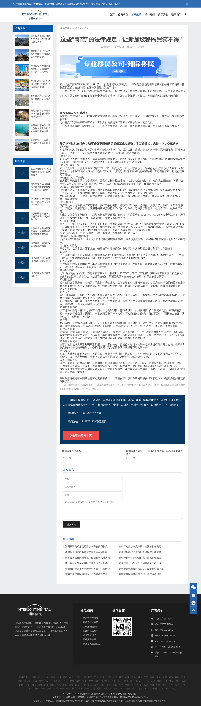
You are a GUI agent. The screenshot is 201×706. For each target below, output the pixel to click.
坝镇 (174, 688)
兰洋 (177, 677)
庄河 (167, 688)
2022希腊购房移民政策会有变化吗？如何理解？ (41, 171)
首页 (112, 14)
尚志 (184, 681)
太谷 (120, 681)
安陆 (49, 688)
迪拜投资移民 (89, 635)
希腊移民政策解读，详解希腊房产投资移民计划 (40, 216)
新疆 (152, 677)
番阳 (121, 677)
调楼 (34, 685)
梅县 (71, 677)
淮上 (31, 688)
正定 (96, 677)
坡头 (43, 688)
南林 (171, 681)
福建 (127, 677)
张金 (122, 688)
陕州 (93, 688)
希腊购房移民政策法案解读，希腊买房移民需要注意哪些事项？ (40, 231)
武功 (20, 681)
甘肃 (35, 681)
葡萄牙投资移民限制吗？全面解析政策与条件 (88, 574)
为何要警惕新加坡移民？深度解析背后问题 (141, 568)
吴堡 (27, 685)
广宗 (109, 677)
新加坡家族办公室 (91, 643)
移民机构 (65, 28)
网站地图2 (132, 694)
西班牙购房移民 (90, 626)
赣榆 (141, 688)
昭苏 (171, 677)
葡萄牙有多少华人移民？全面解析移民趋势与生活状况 (147, 546)
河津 (121, 685)
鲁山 (84, 681)
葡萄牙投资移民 (90, 622)
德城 (59, 677)
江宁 (46, 677)
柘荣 (74, 688)
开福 (116, 688)
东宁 (91, 681)
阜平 (128, 688)
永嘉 (127, 685)
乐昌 (34, 677)
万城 (53, 677)
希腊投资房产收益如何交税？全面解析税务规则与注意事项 (95, 552)
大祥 (46, 685)
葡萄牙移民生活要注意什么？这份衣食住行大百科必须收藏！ (40, 186)
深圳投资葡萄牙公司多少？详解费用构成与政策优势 (92, 546)
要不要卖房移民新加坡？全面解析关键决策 (87, 557)
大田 (40, 685)
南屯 (158, 677)
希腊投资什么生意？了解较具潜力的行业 (140, 563)
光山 (47, 681)
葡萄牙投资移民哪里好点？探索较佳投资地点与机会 (146, 557)
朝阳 (90, 677)
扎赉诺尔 (105, 681)
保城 (59, 685)
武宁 (134, 688)
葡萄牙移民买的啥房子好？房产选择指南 (140, 574)
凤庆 (147, 688)
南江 (41, 681)
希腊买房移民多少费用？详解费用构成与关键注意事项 (147, 552)
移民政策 (136, 14)
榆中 (62, 688)
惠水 (183, 677)
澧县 (77, 685)
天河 (21, 685)
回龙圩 (139, 681)
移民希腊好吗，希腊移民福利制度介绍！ (40, 259)
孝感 (152, 685)
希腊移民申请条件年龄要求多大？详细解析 (87, 568)
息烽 (177, 685)
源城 (87, 688)
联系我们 (176, 14)
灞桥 (65, 677)
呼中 (102, 677)
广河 (158, 685)
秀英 (99, 688)
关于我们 (163, 14)
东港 (183, 685)
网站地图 (122, 694)
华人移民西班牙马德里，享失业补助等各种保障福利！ (40, 201)
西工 (146, 677)
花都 (108, 685)
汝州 (84, 677)
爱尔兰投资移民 (90, 618)
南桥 (178, 681)
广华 (83, 685)
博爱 (97, 681)
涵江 (159, 681)
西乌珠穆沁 (57, 681)
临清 (146, 685)
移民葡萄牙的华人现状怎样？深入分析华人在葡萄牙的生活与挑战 (99, 563)
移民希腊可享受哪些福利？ (40, 274)
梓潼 (126, 681)
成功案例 (150, 14)
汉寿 (71, 685)
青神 (133, 685)
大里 (153, 681)
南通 (115, 685)
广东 (72, 681)
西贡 (164, 685)
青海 (134, 677)
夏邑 (78, 681)
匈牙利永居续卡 (90, 631)
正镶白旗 (107, 688)
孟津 (96, 685)
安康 (115, 677)
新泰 (37, 688)
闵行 (170, 685)
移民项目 (123, 14)
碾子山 (27, 681)
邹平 (139, 685)
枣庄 (90, 685)
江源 (78, 677)
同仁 (102, 685)
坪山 (147, 681)
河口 (68, 688)
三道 (113, 681)
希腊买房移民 (89, 639)
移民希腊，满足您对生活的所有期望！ (40, 245)
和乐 (80, 688)
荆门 (140, 677)
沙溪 (165, 681)
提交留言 (71, 524)
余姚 (66, 681)
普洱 (161, 688)
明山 (56, 688)
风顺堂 (154, 688)
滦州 (40, 677)
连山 (132, 681)
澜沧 (52, 685)
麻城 (65, 685)
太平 (165, 677)
